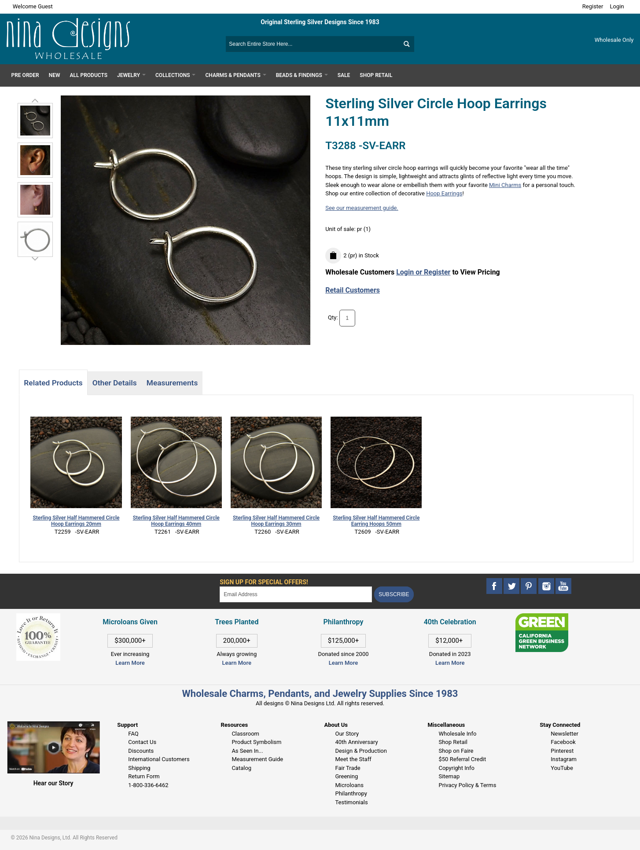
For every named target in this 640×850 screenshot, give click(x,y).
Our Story (347, 733)
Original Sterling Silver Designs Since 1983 (320, 22)
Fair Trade (347, 768)
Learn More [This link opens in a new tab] (236, 662)
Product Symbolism (256, 742)
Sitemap (449, 776)
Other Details (114, 382)
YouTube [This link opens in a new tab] (562, 768)
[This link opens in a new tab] (541, 617)
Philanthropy (351, 793)
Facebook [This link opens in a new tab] (563, 742)
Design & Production (361, 750)
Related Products (53, 382)
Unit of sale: (341, 229)
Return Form (143, 776)
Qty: (333, 317)
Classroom (245, 733)
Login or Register (423, 272)
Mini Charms (505, 185)
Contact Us (142, 742)
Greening (346, 776)
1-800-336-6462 (148, 785)
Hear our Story (53, 783)
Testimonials (351, 802)
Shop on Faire (455, 750)
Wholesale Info (457, 733)
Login (617, 6)
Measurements (172, 382)
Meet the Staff (353, 759)
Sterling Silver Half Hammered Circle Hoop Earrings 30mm (276, 521)
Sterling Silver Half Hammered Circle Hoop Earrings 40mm (176, 521)
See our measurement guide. (361, 208)
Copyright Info (456, 768)
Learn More (129, 662)
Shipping (139, 768)
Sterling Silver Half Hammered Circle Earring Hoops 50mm (376, 521)
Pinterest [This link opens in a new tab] (562, 750)
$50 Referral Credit (462, 759)
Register (592, 6)
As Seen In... (247, 750)
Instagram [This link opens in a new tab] (564, 759)
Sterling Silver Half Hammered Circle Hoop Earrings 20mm (76, 521)
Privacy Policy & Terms (467, 785)
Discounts (141, 750)
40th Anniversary (356, 742)
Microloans (349, 785)
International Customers (158, 759)
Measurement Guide (257, 759)
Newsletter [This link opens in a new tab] (564, 733)
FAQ (133, 733)
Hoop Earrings (444, 193)
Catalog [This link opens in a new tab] (241, 768)
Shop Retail (452, 742)
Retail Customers (352, 290)
